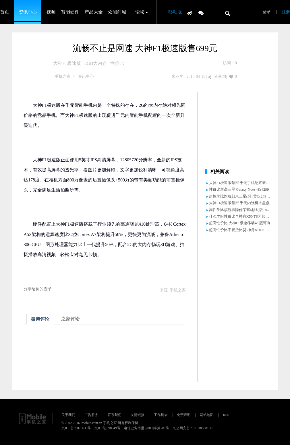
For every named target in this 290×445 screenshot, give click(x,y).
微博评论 (40, 319)
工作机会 (161, 415)
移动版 (175, 11)
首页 (4, 11)
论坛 (139, 11)
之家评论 (70, 318)
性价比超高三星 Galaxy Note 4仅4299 (239, 189)
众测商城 (117, 11)
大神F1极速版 (67, 63)
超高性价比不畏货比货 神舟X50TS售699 (242, 230)
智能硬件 (70, 11)
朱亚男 (178, 76)
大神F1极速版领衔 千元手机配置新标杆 (241, 183)
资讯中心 (28, 11)
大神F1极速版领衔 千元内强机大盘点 (239, 203)
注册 (286, 12)
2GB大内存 (95, 63)
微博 (189, 12)
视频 (51, 11)
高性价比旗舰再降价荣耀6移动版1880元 (241, 210)
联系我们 (114, 415)
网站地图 (207, 415)
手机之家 (63, 76)
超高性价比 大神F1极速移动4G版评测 (240, 223)
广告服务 (91, 415)
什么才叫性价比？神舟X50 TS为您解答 (241, 216)
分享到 (220, 76)
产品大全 (93, 11)
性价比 (117, 63)
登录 (266, 12)
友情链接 (137, 415)
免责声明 (184, 415)
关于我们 (68, 415)
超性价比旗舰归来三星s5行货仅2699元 (240, 196)
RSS (226, 415)
